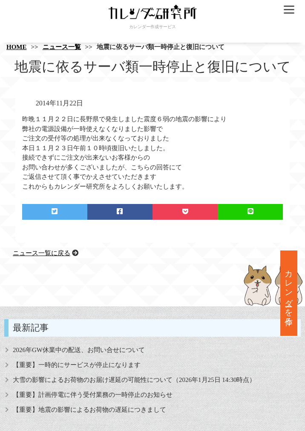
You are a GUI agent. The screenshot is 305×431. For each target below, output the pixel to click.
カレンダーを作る (289, 293)
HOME (16, 47)
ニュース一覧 (62, 47)
